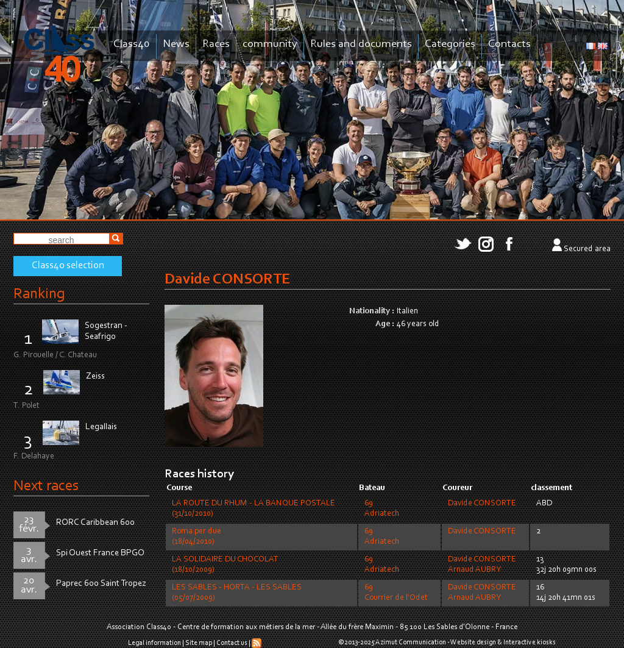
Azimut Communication (410, 642)
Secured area (587, 249)
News (176, 44)
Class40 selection (68, 266)
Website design (473, 642)
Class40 (131, 44)
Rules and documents (361, 44)
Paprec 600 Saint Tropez (101, 583)
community (270, 44)
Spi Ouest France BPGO (100, 553)
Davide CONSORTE (482, 503)
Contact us (231, 643)
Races (216, 44)
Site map (198, 643)
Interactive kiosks (529, 642)
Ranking (39, 294)
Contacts (509, 44)
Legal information (154, 643)
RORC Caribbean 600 (95, 522)
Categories (450, 44)
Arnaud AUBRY (474, 570)
